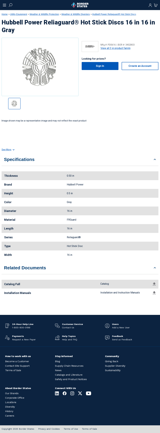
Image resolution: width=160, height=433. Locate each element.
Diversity (10, 406)
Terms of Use (71, 429)
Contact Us (68, 327)
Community (112, 356)
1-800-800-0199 (21, 327)
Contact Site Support (17, 365)
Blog (57, 361)
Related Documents (25, 267)
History (9, 411)
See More (8, 149)
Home (5, 14)
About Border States (18, 388)
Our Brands (11, 393)
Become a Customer (17, 361)
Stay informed (64, 356)
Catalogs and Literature (68, 374)
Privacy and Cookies (49, 429)
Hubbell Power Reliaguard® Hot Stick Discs (114, 14)
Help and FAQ (69, 339)
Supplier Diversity (115, 365)
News (58, 370)
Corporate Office (14, 397)
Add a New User (121, 327)
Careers (9, 415)
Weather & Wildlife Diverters (75, 14)
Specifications (19, 159)
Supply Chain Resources (69, 365)
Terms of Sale (13, 370)
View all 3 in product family (116, 48)
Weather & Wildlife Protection (44, 14)
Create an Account (140, 65)
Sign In (100, 65)
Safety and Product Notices (71, 379)
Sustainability (113, 370)
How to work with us (18, 356)
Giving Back (111, 361)
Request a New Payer (24, 339)
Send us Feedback (122, 339)
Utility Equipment (18, 14)
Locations (10, 402)
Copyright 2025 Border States (18, 429)
